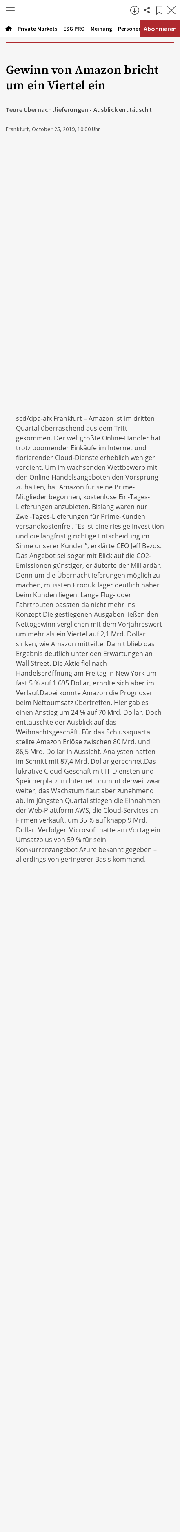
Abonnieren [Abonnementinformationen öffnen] (160, 28)
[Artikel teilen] (147, 10)
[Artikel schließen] (171, 10)
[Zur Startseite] (74, 10)
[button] (10, 10)
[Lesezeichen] (159, 10)
